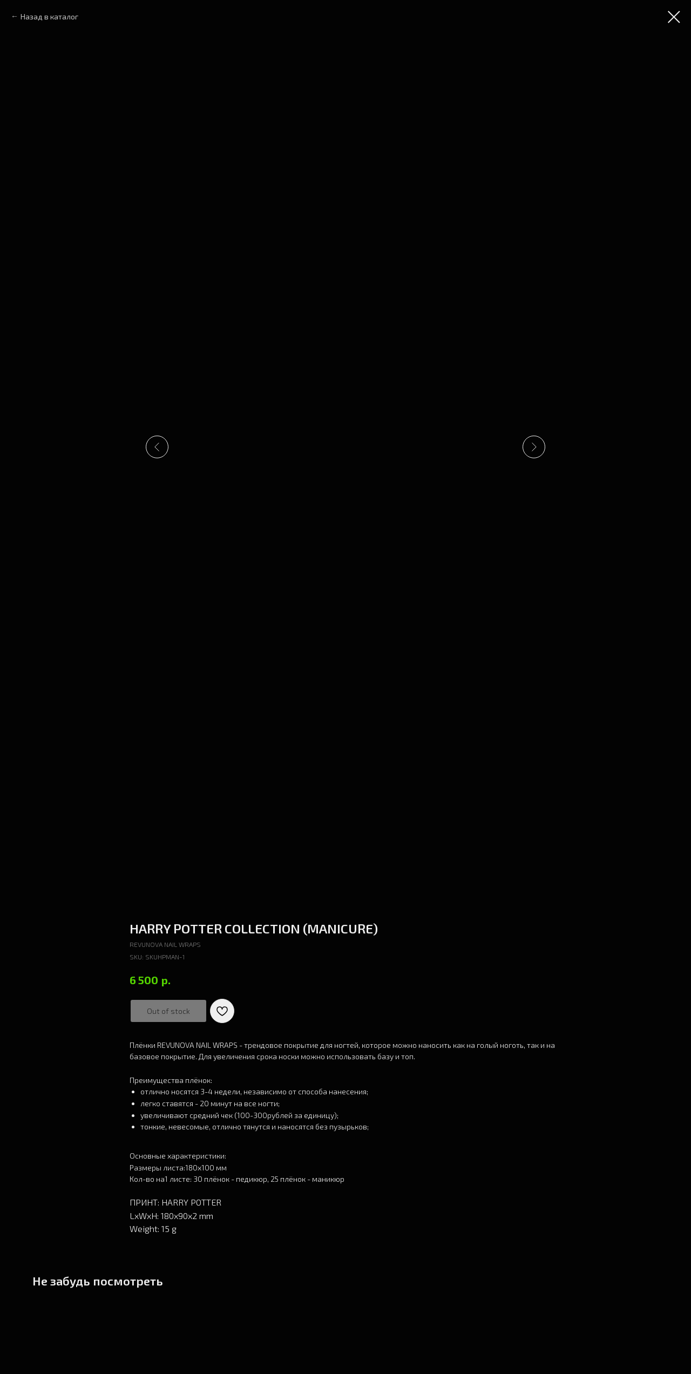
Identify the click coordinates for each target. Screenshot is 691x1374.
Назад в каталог (49, 16)
